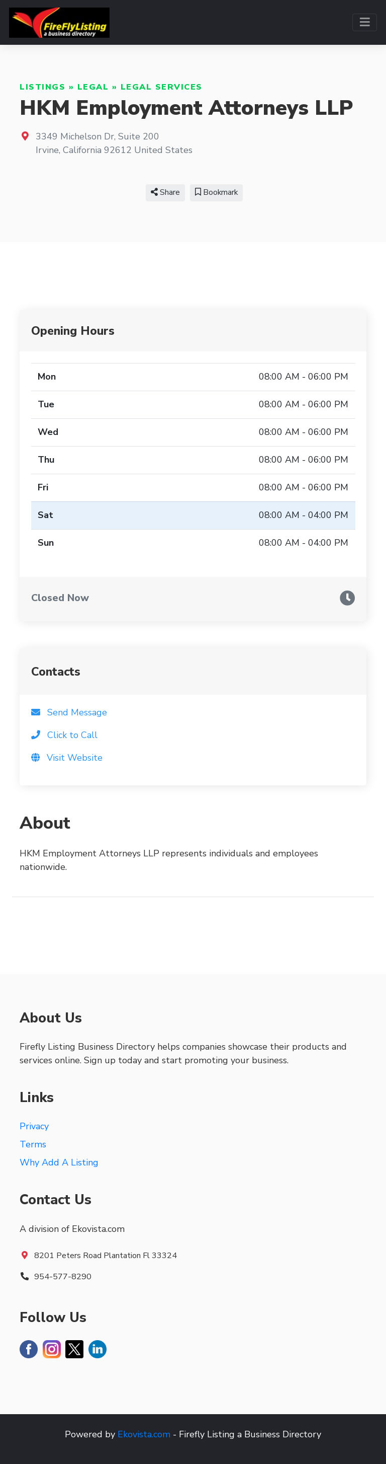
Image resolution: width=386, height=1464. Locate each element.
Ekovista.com (144, 1434)
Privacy (34, 1126)
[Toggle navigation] (364, 22)
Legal (93, 87)
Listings (42, 87)
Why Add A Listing (59, 1162)
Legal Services (162, 87)
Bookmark (216, 192)
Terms (33, 1144)
